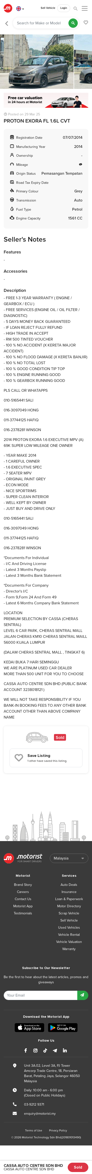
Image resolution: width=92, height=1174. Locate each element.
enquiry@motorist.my (40, 1113)
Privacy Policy (58, 1130)
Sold (78, 1167)
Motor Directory (69, 906)
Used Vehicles (69, 927)
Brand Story (23, 885)
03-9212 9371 (34, 1104)
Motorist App (23, 906)
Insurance (69, 892)
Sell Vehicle (48, 8)
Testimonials (23, 913)
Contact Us (23, 899)
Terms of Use (33, 1130)
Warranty (69, 949)
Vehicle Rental (69, 935)
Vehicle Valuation (69, 942)
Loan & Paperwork (69, 899)
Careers (23, 892)
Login (63, 8)
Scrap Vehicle (69, 913)
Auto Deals (69, 885)
